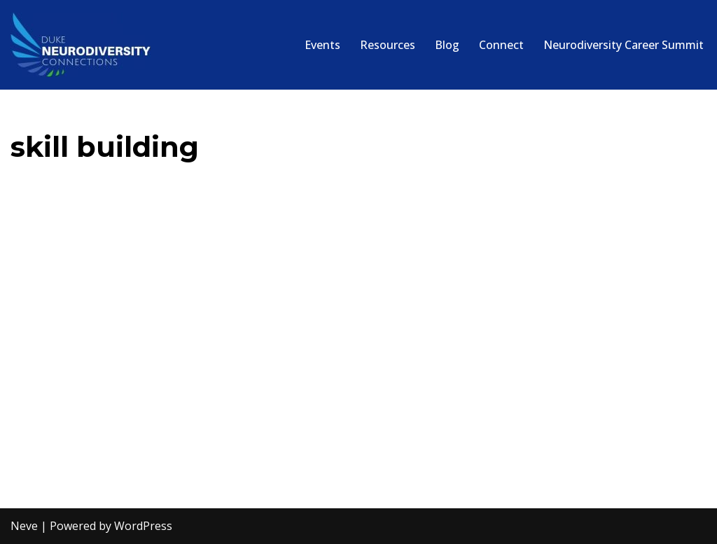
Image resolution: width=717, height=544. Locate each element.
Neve (24, 525)
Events (322, 45)
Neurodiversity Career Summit (623, 45)
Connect (501, 45)
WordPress (143, 525)
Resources (387, 45)
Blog (447, 45)
